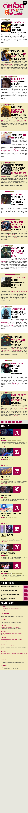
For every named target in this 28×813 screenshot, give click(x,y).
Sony (12, 96)
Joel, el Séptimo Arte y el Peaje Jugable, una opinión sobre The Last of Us (14, 654)
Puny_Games (4, 163)
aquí (14, 408)
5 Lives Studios (8, 325)
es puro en (17, 252)
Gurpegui (4, 307)
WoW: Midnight (6, 495)
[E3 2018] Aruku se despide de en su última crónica (18, 55)
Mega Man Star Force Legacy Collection (11, 514)
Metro (5, 64)
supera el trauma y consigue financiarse (18, 368)
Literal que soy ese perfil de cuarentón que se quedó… (11, 622)
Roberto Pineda (5, 20)
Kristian (4, 105)
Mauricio (4, 192)
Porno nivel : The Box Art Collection (18, 341)
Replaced (4, 438)
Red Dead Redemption (20, 120)
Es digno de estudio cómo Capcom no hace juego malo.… (12, 616)
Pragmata (4, 458)
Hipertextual (24, 291)
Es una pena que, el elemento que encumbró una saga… (12, 640)
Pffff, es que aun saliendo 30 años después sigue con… (11, 628)
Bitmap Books (14, 348)
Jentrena (9, 497)
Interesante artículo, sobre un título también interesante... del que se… (13, 648)
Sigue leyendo (4, 446)
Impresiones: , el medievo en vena (18, 111)
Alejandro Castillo (4, 77)
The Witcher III (11, 234)
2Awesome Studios (16, 383)
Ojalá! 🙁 (3, 634)
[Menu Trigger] (25, 3)
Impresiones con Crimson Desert (7, 645)
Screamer (4, 571)
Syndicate (10, 323)
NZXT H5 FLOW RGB (7, 535)
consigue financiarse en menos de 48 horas (18, 282)
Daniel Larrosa (5, 133)
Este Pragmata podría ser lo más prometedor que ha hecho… (12, 610)
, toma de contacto (18, 81)
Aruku (3, 49)
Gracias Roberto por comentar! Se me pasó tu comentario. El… (13, 656)
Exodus (10, 64)
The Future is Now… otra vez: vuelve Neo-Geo (10, 621)
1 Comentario (10, 361)
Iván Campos (11, 517)
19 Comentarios (9, 133)
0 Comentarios (6, 220)
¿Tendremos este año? (18, 136)
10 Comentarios (7, 105)
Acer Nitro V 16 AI (7, 477)
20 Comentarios (9, 163)
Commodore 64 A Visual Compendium (11, 350)
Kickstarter (4, 379)
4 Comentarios (9, 20)
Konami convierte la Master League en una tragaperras (11, 633)
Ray (3, 220)
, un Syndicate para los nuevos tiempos (18, 313)
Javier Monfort (14, 291)
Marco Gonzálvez (5, 361)
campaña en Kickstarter (10, 293)
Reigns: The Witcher (8, 553)
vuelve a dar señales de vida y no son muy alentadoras (18, 199)
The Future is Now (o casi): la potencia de (18, 169)
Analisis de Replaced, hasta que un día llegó (9, 590)
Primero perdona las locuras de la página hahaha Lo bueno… (12, 662)
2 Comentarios (10, 77)
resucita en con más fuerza (18, 399)
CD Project (16, 237)
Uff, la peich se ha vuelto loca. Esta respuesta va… (10, 668)
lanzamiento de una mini (10, 150)
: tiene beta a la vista (18, 226)
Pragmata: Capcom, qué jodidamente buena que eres (11, 608)
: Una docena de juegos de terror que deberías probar (18, 27)
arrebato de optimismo (12, 149)
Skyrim (3, 120)
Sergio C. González (5, 246)
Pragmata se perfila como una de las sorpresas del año (11, 660)
